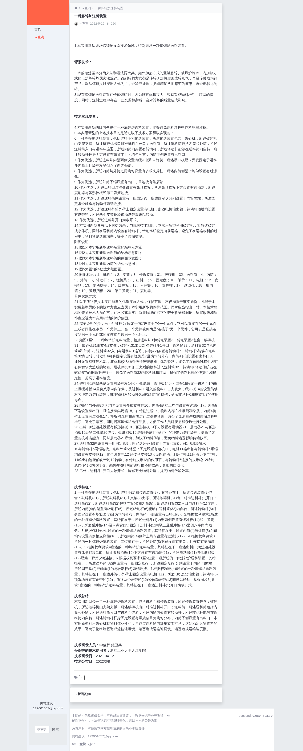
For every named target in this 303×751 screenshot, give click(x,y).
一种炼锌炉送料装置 (109, 8)
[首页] (75, 8)
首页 (37, 29)
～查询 (38, 37)
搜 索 (55, 729)
